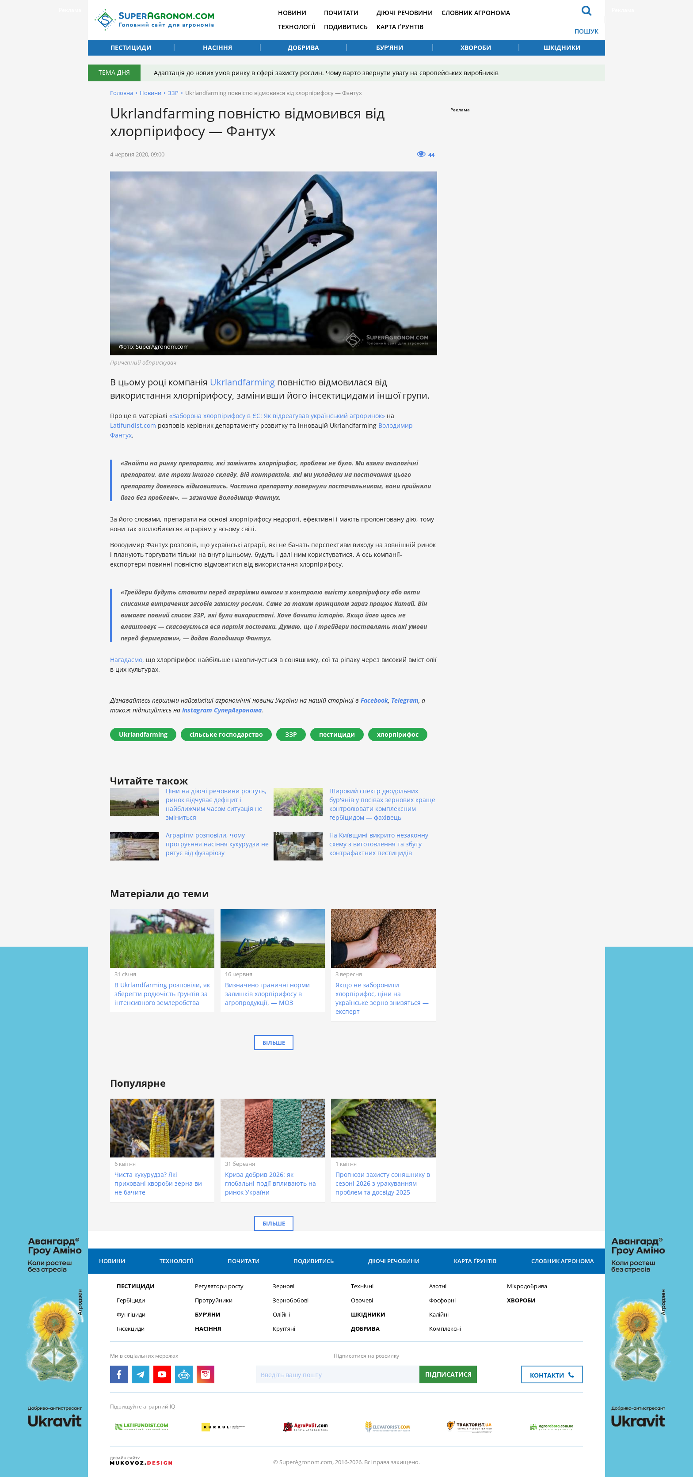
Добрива (303, 47)
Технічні (362, 1286)
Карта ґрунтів (400, 27)
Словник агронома (476, 12)
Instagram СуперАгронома (222, 710)
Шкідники (562, 47)
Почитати (341, 12)
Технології (296, 27)
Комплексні (445, 1328)
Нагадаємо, (127, 659)
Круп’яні (284, 1328)
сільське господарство (226, 734)
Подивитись (346, 27)
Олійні (281, 1314)
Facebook (374, 700)
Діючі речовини (405, 12)
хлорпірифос (398, 734)
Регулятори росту (219, 1286)
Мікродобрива (527, 1286)
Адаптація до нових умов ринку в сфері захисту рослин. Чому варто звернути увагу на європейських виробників (326, 73)
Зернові (283, 1286)
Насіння (217, 47)
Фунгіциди (131, 1314)
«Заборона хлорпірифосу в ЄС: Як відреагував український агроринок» (277, 415)
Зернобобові (290, 1300)
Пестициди (131, 47)
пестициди (337, 734)
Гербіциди (131, 1300)
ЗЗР (173, 93)
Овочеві (362, 1300)
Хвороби (476, 47)
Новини (292, 12)
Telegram (405, 700)
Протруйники (213, 1300)
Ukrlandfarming (243, 382)
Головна (121, 93)
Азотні (437, 1286)
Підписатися (448, 1374)
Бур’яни (390, 47)
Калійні (439, 1314)
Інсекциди (131, 1328)
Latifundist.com (133, 425)
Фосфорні (442, 1300)
